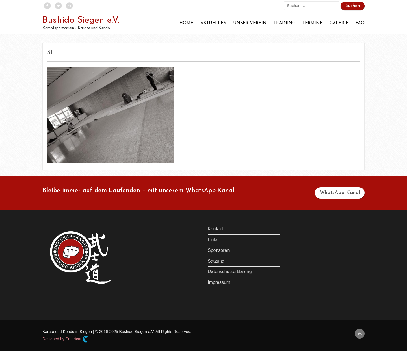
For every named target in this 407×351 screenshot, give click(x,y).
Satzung (216, 261)
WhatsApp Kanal (340, 192)
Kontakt (215, 228)
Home (186, 23)
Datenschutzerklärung (230, 271)
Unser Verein (250, 23)
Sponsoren (219, 250)
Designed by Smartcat (65, 339)
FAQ (360, 23)
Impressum (219, 282)
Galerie (339, 23)
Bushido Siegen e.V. (80, 20)
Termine (312, 23)
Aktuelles (213, 23)
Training (284, 23)
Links (213, 239)
